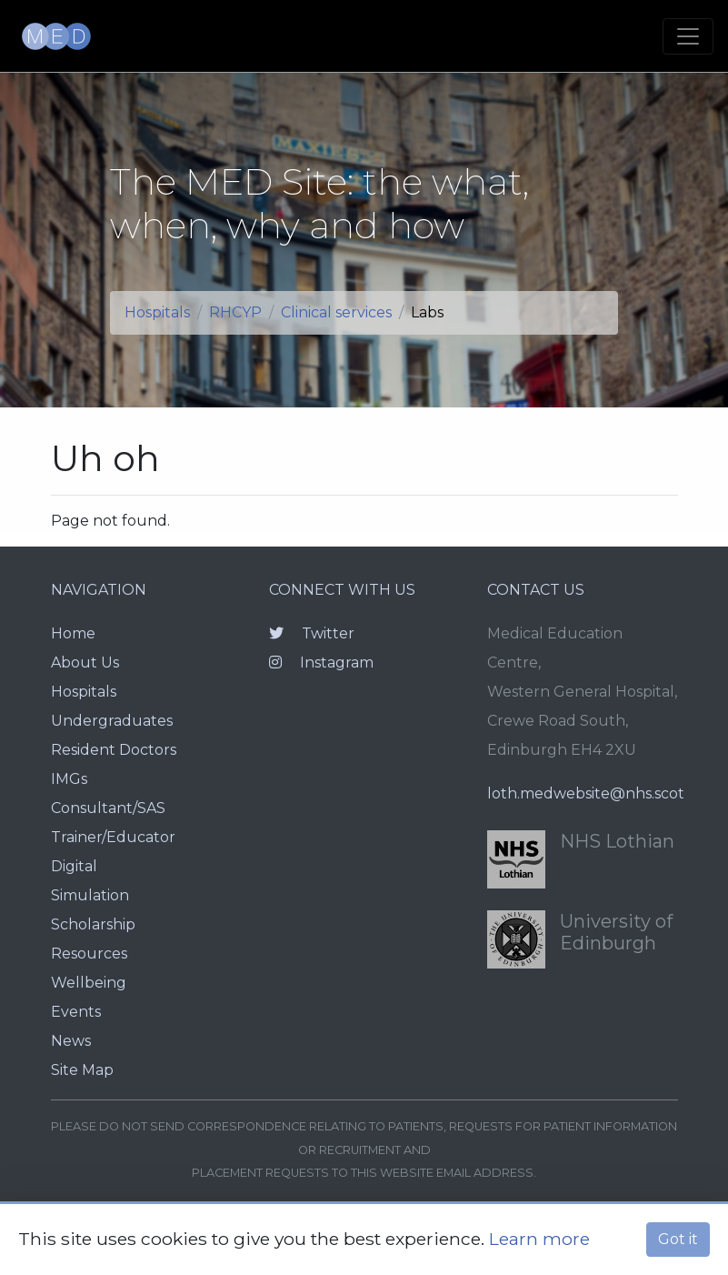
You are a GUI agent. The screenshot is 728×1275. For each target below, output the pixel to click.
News (71, 1040)
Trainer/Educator (113, 837)
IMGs (69, 779)
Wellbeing (88, 982)
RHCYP (235, 312)
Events (76, 1011)
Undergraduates (112, 720)
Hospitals (157, 312)
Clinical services (336, 312)
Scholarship (93, 924)
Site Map (82, 1070)
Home (73, 633)
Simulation (90, 895)
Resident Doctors (113, 749)
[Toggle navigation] (688, 36)
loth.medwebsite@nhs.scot (585, 793)
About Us (85, 662)
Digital (74, 866)
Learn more (539, 1239)
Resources (89, 953)
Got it (678, 1239)
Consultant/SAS (108, 808)
